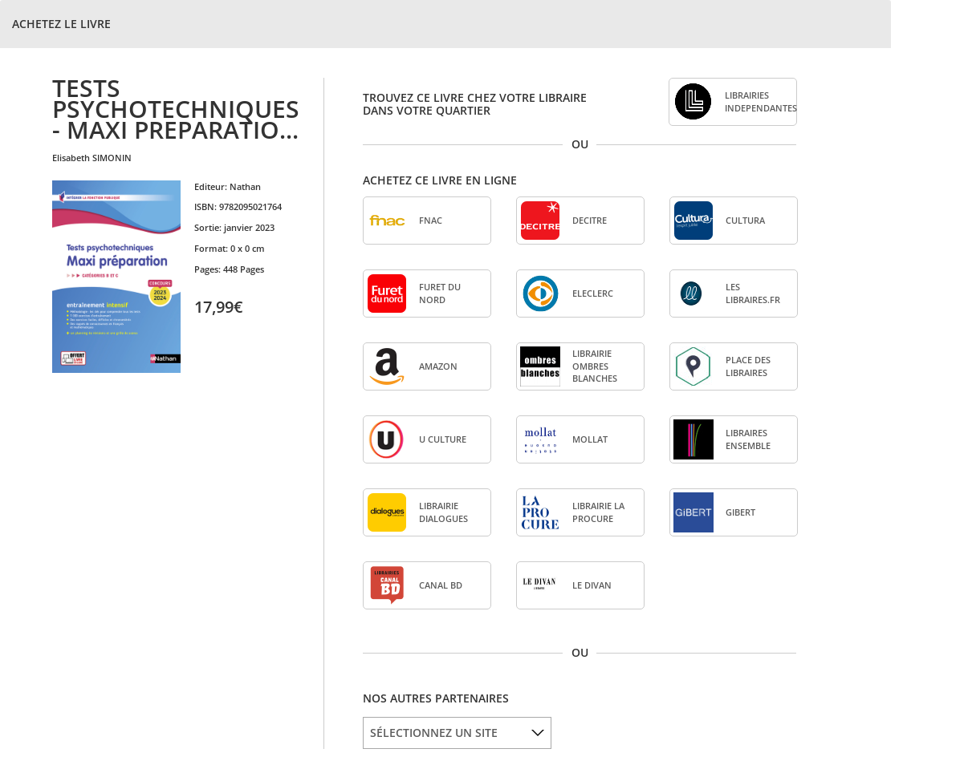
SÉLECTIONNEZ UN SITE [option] (434, 732)
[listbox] (457, 733)
